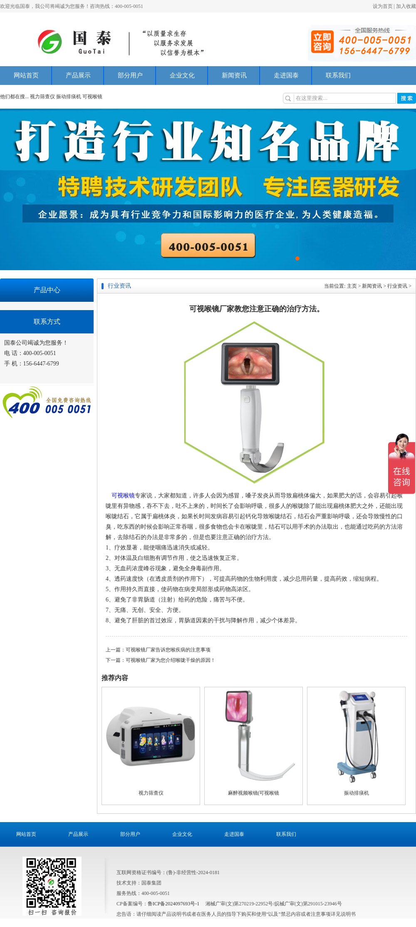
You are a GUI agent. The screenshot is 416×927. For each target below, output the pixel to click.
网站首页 (26, 75)
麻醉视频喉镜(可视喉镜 (254, 793)
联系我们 (338, 75)
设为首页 (383, 6)
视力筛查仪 (43, 96)
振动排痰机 (68, 96)
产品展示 (78, 75)
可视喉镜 (92, 96)
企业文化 (182, 75)
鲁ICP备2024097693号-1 (174, 904)
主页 (352, 286)
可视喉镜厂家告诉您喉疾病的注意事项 (168, 650)
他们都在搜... (14, 96)
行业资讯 (397, 286)
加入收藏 (406, 6)
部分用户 (130, 75)
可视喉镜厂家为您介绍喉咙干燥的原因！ (170, 660)
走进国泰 (286, 75)
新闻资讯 (234, 75)
